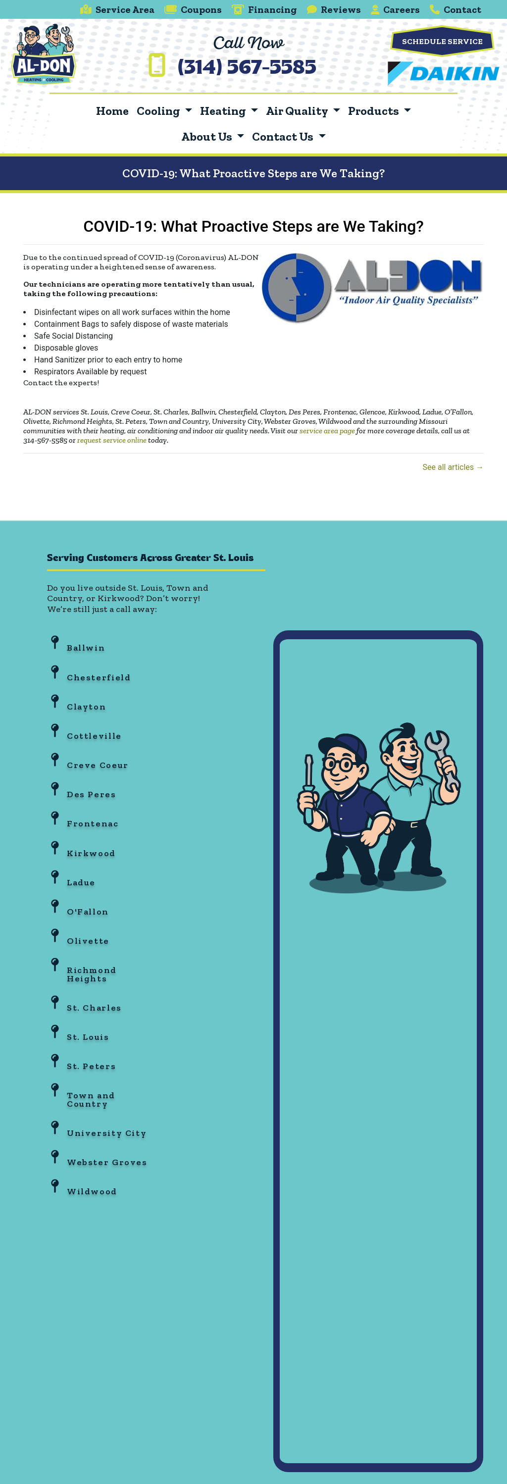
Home (112, 110)
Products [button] (374, 110)
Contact (455, 9)
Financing (264, 9)
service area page (327, 430)
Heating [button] (224, 110)
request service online (112, 440)
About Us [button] (207, 136)
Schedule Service (442, 41)
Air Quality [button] (298, 110)
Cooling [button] (159, 110)
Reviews (334, 9)
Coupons (193, 9)
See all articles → (453, 467)
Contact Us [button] (283, 136)
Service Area (117, 9)
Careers (395, 9)
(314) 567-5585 (247, 69)
